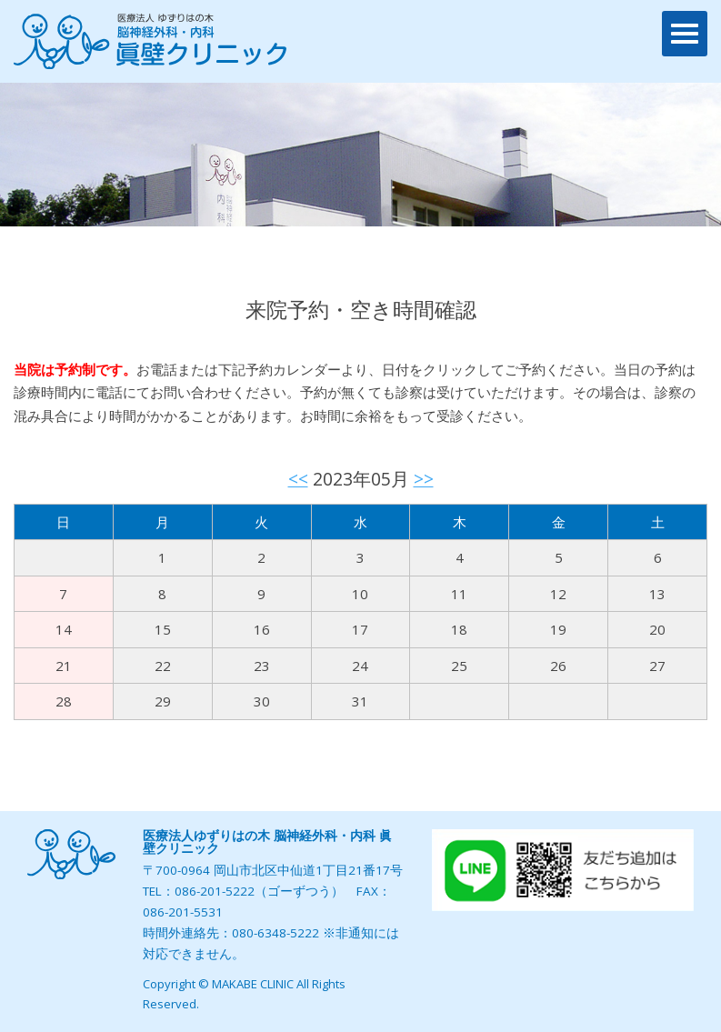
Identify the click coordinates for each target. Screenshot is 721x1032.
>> (424, 478)
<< (298, 478)
